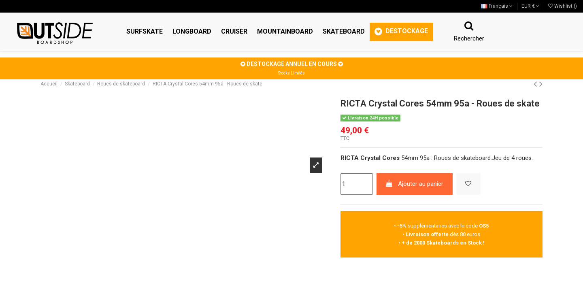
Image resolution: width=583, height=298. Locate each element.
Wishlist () (562, 6)
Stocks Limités (291, 73)
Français (497, 6)
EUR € (530, 6)
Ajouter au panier (414, 183)
